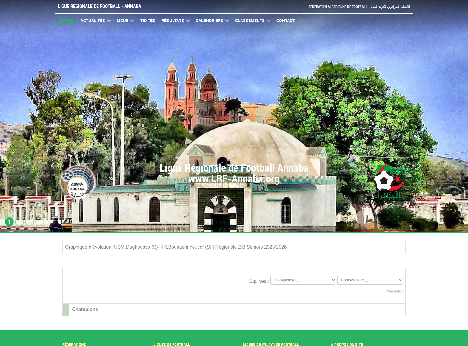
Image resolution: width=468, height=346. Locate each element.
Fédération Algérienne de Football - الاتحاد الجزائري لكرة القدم (357, 6)
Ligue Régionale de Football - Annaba (99, 6)
